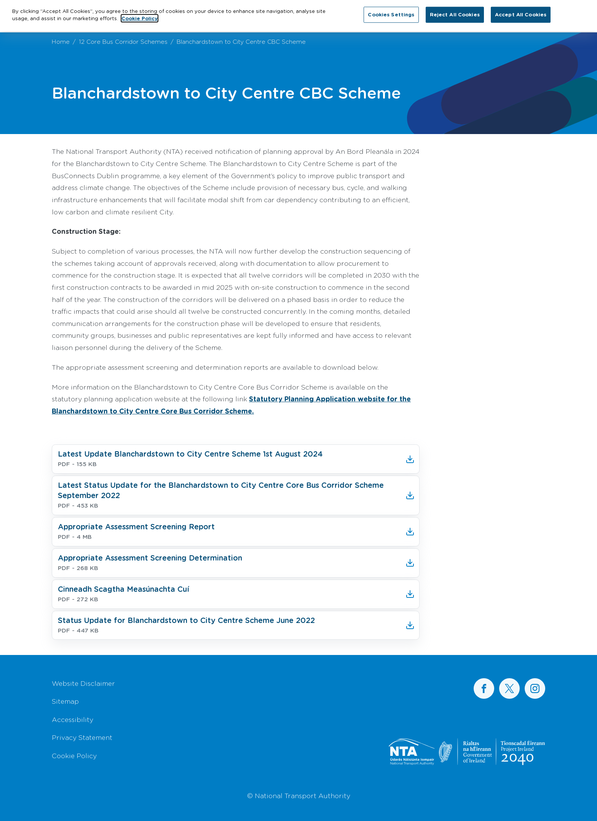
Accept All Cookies (520, 9)
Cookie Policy (74, 755)
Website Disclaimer (83, 683)
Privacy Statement (82, 737)
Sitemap (65, 701)
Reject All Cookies (455, 9)
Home (61, 41)
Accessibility (72, 719)
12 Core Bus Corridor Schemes (123, 41)
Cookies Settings (391, 9)
